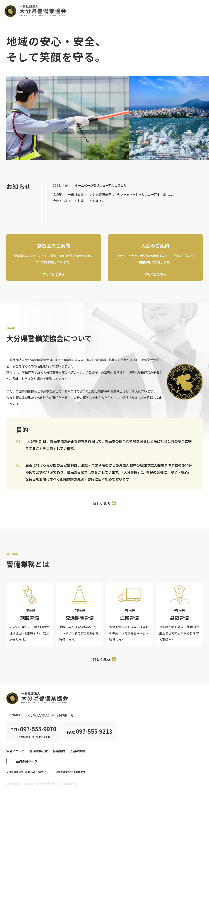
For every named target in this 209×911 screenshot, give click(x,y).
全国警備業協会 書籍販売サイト (73, 775)
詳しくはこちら (53, 274)
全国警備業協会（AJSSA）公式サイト (27, 775)
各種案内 (59, 753)
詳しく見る (101, 504)
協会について (15, 753)
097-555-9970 (38, 732)
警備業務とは (39, 753)
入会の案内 (77, 753)
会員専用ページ (26, 764)
